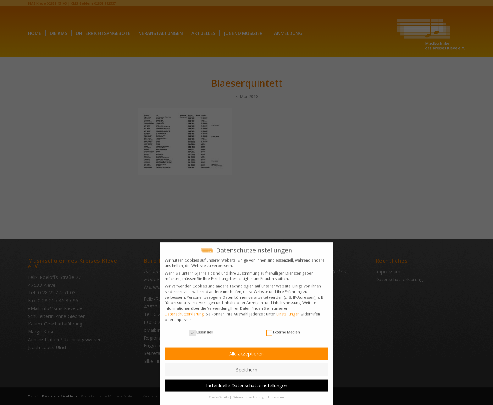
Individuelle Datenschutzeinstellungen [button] (246, 382)
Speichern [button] (246, 366)
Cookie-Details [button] (219, 394)
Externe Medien (283, 329)
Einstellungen (288, 310)
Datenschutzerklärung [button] (248, 394)
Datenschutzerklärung (184, 310)
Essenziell (201, 329)
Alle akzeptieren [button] (246, 350)
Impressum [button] (276, 394)
